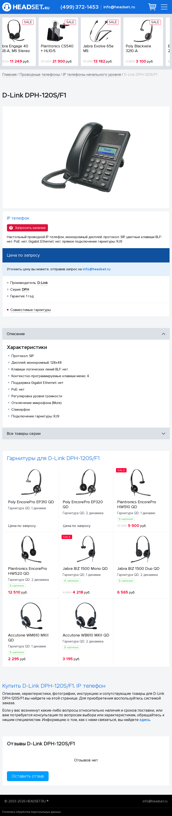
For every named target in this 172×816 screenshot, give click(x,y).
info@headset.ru (119, 7)
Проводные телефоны (39, 74)
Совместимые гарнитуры (30, 310)
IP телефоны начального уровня (92, 74)
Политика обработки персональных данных (31, 812)
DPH (25, 289)
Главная (9, 74)
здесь (145, 719)
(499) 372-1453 (79, 7)
